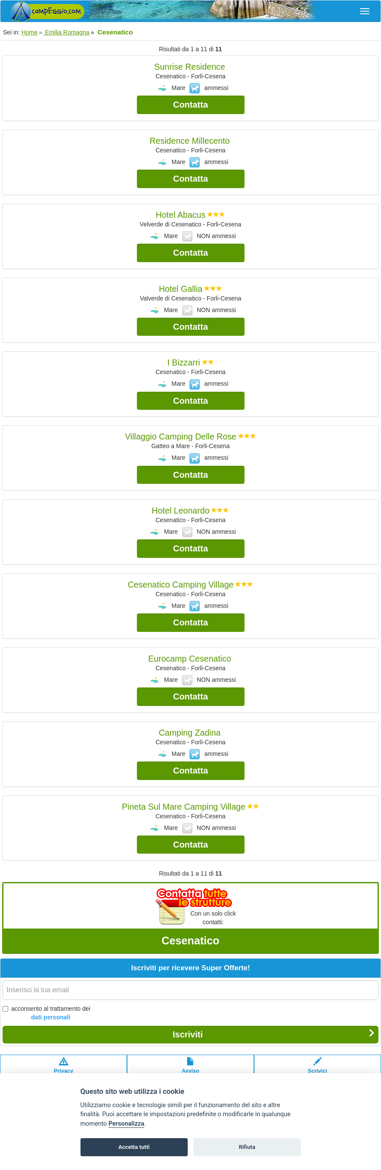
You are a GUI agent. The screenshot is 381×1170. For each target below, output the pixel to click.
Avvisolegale (190, 1070)
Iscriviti (274, 1034)
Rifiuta (247, 1147)
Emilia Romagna (66, 32)
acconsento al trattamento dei (46, 1013)
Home (29, 32)
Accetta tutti (134, 1147)
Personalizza (126, 1123)
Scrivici (317, 1070)
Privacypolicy (63, 1070)
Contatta (190, 104)
